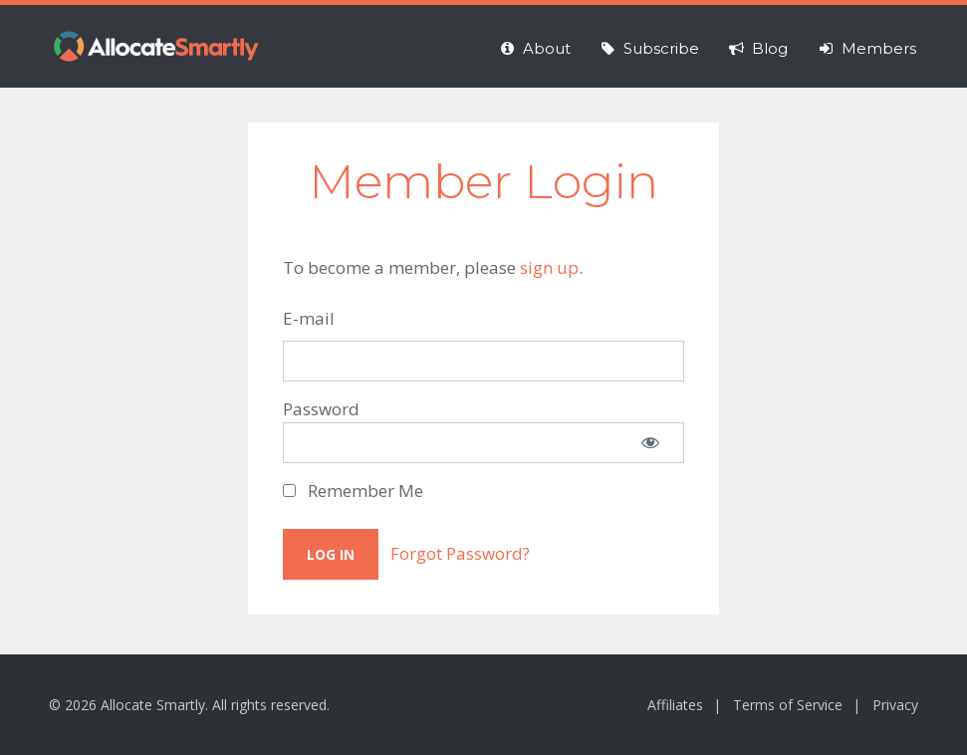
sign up (549, 267)
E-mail (309, 318)
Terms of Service (788, 704)
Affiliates (675, 704)
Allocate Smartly (156, 46)
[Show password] (650, 442)
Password (321, 408)
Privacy (895, 704)
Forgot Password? (460, 553)
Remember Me (353, 490)
